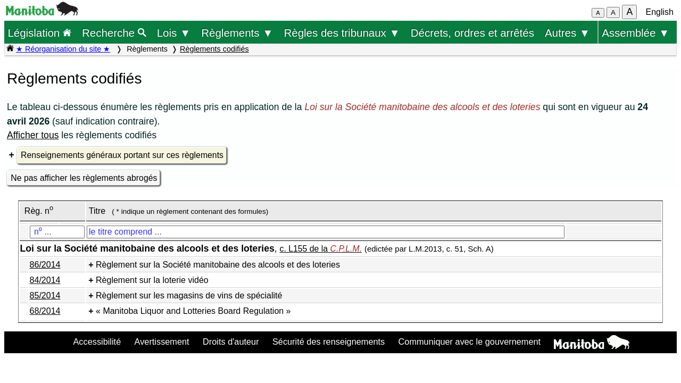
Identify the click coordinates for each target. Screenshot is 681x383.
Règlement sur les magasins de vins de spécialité (189, 295)
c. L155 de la (321, 248)
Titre (97, 210)
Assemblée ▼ (635, 33)
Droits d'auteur (231, 341)
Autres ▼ (567, 33)
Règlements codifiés (214, 49)
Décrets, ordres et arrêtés (472, 33)
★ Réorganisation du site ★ (63, 49)
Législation (39, 33)
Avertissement (162, 341)
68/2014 (45, 310)
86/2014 (45, 264)
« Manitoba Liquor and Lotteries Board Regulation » (193, 310)
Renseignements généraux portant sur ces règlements (122, 155)
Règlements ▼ (237, 33)
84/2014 (45, 280)
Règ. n (38, 210)
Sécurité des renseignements (328, 341)
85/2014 (45, 295)
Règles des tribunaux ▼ (342, 33)
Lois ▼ (174, 33)
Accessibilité (97, 341)
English (660, 11)
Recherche (114, 33)
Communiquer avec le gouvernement (469, 341)
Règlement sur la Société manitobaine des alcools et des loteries (218, 264)
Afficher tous (33, 135)
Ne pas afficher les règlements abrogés (84, 177)
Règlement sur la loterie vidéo (152, 280)
